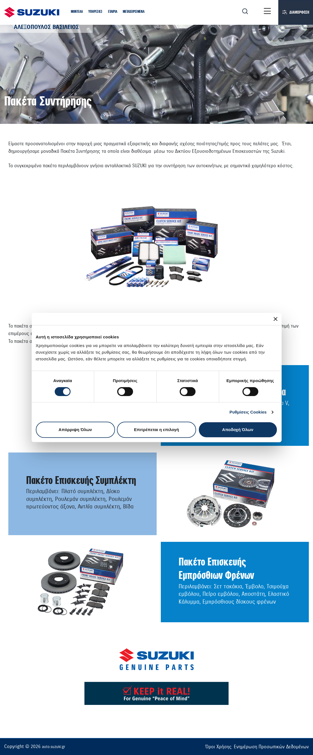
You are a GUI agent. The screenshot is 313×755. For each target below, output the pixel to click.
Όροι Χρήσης (218, 747)
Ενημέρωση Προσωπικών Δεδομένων (271, 747)
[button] (77, 12)
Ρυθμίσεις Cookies (248, 412)
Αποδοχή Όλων (237, 429)
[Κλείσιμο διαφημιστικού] (275, 319)
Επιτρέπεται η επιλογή (156, 429)
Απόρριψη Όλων (75, 429)
